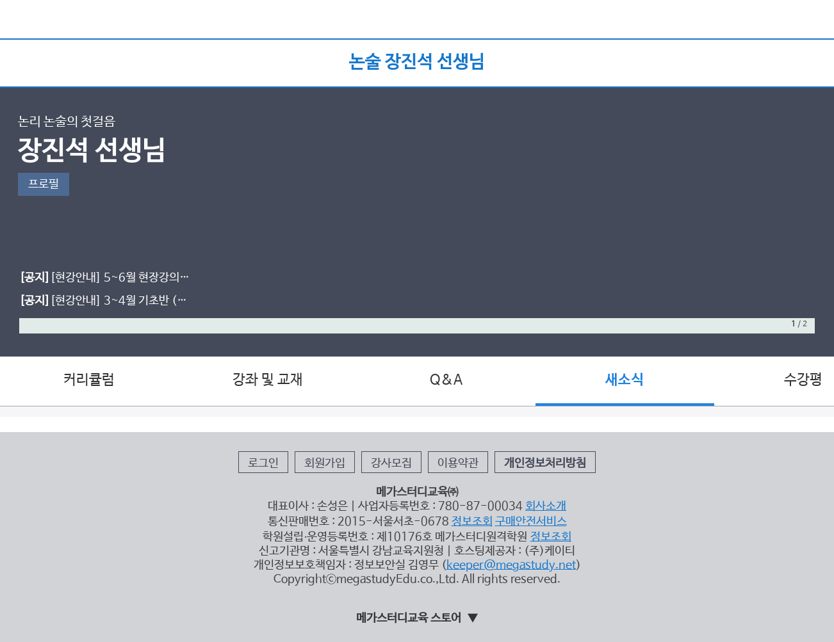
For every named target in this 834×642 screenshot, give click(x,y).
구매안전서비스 (531, 521)
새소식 (624, 380)
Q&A (446, 380)
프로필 (43, 184)
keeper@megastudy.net (511, 565)
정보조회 (472, 521)
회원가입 (324, 463)
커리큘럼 (89, 380)
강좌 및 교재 (268, 380)
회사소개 (545, 506)
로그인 (263, 463)
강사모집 (391, 463)
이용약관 (457, 463)
